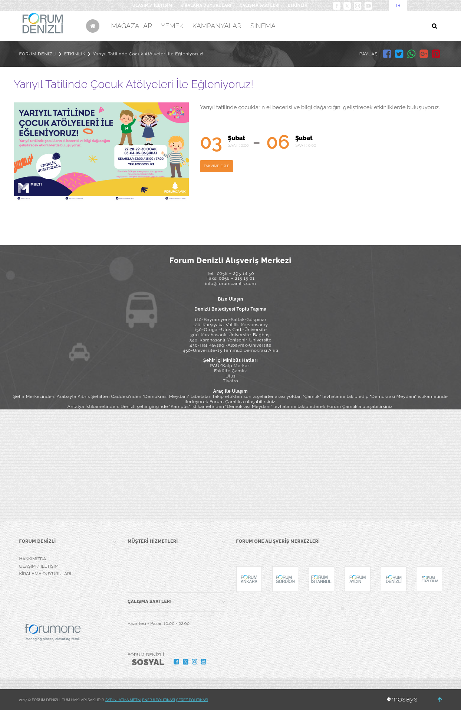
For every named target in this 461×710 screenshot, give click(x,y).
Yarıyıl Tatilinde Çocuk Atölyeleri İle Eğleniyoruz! (148, 53)
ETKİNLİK (297, 5)
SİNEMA (263, 26)
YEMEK (172, 26)
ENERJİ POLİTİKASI (158, 700)
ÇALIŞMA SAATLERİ (260, 5)
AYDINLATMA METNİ (123, 700)
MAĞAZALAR (131, 26)
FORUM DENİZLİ (38, 53)
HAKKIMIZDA (32, 558)
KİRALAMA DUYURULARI (205, 5)
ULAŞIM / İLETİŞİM (152, 5)
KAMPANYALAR (216, 26)
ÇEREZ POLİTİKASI (192, 700)
